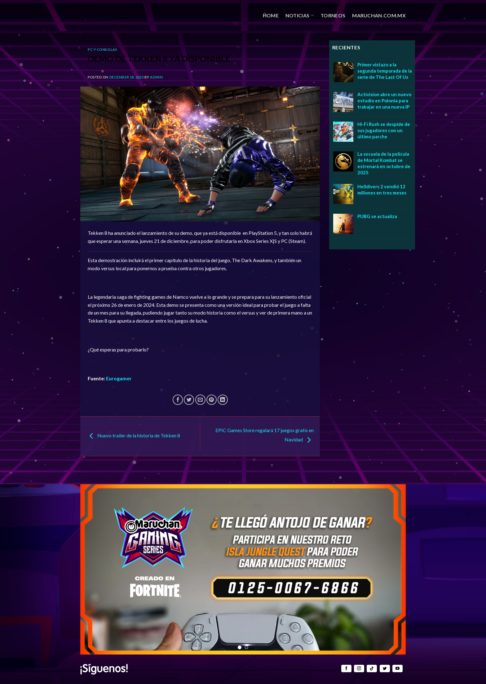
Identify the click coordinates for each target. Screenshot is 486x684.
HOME (271, 15)
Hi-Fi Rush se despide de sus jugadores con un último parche (383, 130)
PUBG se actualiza (377, 216)
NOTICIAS (299, 15)
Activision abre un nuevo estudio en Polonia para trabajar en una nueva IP (384, 101)
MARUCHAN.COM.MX (379, 15)
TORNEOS (332, 15)
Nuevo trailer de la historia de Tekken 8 (133, 435)
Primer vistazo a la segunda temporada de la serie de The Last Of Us (384, 71)
